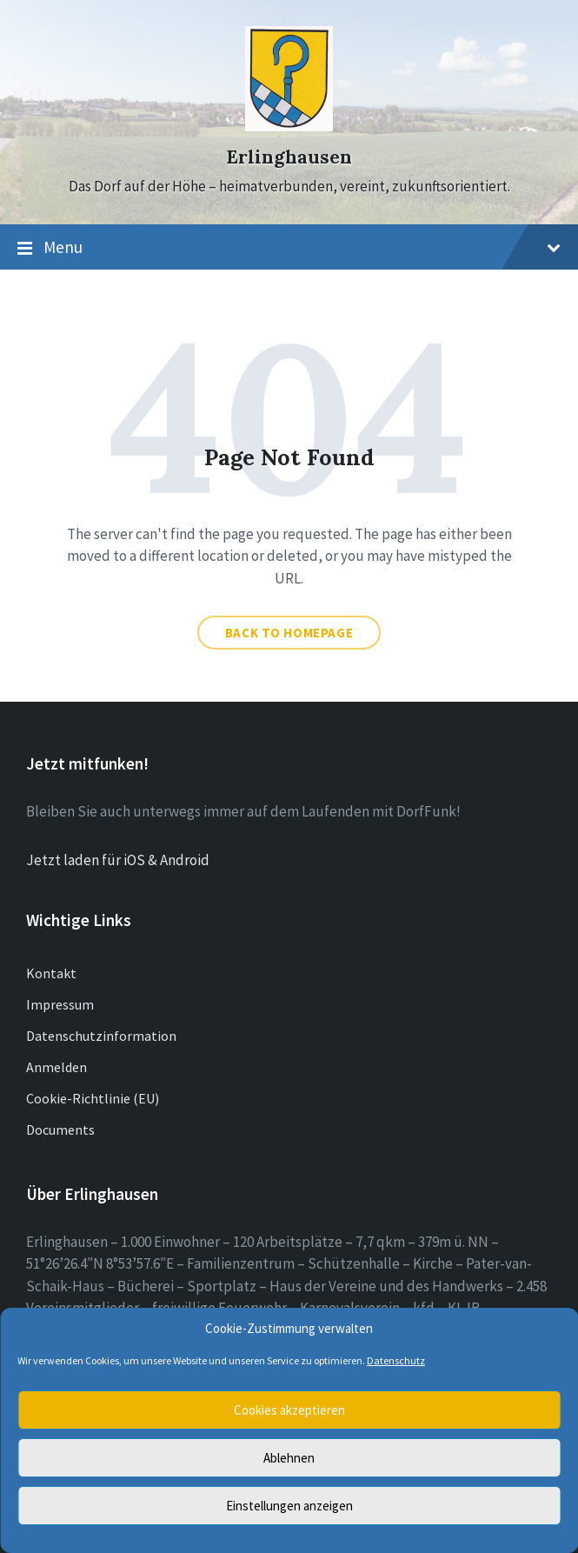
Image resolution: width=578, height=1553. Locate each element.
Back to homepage (289, 632)
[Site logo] (289, 126)
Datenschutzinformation (101, 1035)
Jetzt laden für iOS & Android (117, 860)
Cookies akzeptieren (289, 1410)
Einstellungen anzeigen (289, 1505)
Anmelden (56, 1067)
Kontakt (51, 973)
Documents (60, 1129)
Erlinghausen (289, 157)
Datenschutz (396, 1360)
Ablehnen (289, 1458)
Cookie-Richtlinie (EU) (92, 1098)
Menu (289, 248)
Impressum (60, 1004)
